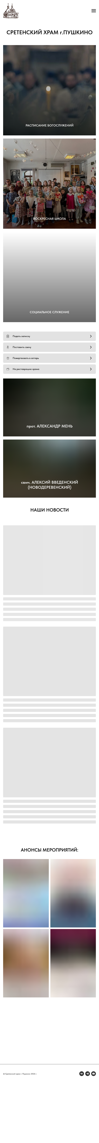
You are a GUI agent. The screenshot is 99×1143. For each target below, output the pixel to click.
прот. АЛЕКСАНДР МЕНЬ (50, 426)
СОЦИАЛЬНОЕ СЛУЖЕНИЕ (49, 312)
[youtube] (93, 1073)
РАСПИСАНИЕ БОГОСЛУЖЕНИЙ (50, 125)
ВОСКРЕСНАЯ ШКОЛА (49, 219)
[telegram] (87, 1073)
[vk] (81, 1073)
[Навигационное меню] (93, 10)
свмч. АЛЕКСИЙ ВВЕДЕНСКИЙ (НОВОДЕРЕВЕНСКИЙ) (49, 485)
